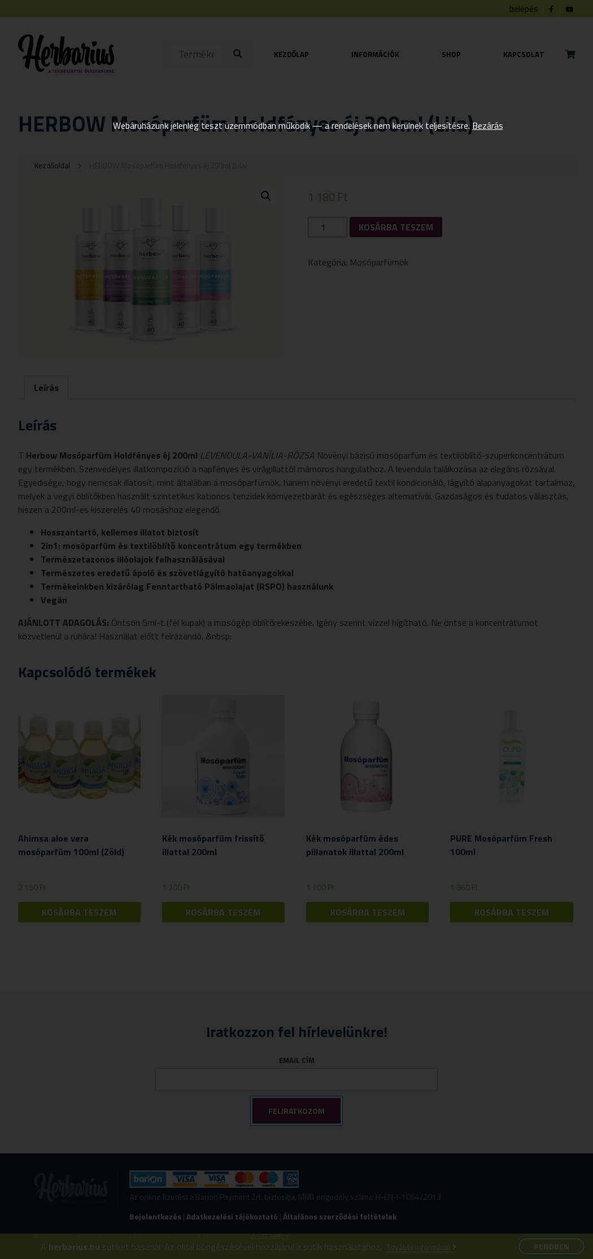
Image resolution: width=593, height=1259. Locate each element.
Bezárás (487, 125)
